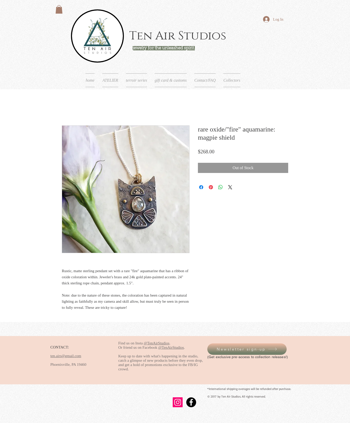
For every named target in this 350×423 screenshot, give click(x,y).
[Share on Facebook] (201, 187)
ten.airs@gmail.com (65, 356)
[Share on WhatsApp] (220, 187)
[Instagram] (178, 402)
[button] (59, 9)
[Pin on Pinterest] (211, 187)
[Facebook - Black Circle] (191, 402)
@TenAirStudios (156, 343)
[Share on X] (230, 187)
